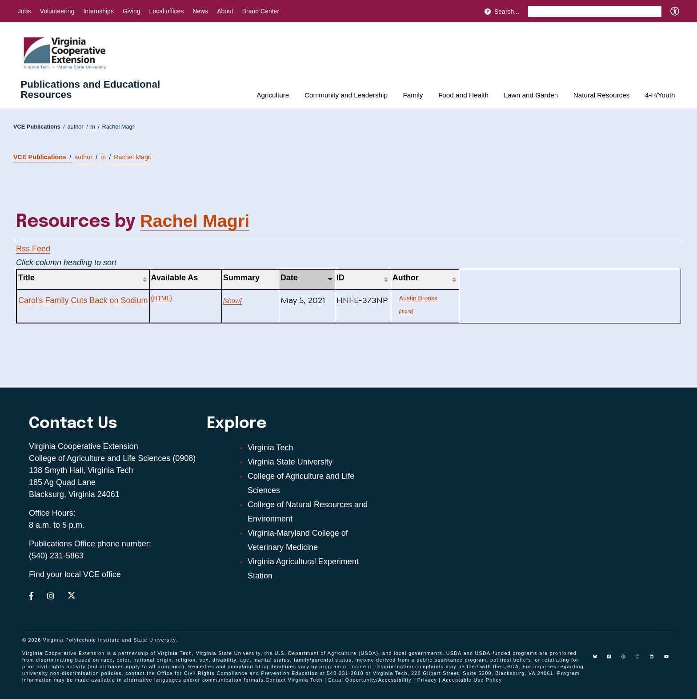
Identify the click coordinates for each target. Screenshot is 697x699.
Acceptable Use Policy (472, 680)
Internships (98, 11)
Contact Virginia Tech (293, 680)
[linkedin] (655, 660)
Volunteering (57, 11)
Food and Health (463, 95)
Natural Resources (601, 95)
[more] (406, 311)
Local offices (166, 11)
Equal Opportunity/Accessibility (370, 680)
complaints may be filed (446, 666)
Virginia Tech (270, 447)
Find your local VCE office (75, 574)
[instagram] (641, 660)
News (200, 11)
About (225, 11)
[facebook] (612, 660)
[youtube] (669, 660)
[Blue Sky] (598, 660)
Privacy (427, 680)
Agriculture (272, 95)
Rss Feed (33, 248)
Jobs (24, 11)
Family (413, 95)
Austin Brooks (418, 298)
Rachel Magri (118, 126)
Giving (131, 11)
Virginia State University (290, 461)
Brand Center (260, 11)
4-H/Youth (660, 95)
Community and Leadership (346, 95)
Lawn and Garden (531, 95)
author (77, 126)
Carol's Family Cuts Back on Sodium (83, 300)
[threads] (626, 660)
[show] (232, 300)
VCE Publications (39, 126)
